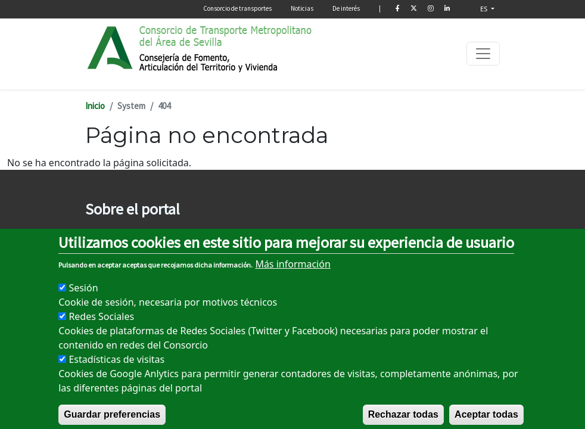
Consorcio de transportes (237, 8)
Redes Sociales (101, 329)
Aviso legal (104, 234)
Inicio (95, 105)
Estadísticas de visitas (116, 372)
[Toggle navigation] (483, 54)
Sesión (83, 300)
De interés (346, 8)
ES (484, 8)
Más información (292, 277)
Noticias (302, 8)
